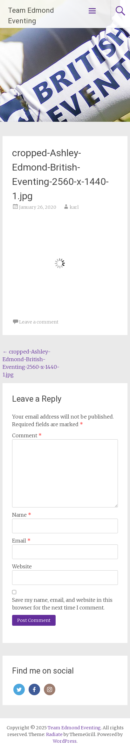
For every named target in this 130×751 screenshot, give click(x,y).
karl (74, 207)
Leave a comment (38, 322)
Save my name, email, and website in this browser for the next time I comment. (62, 604)
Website (22, 566)
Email (21, 540)
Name (21, 515)
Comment (27, 435)
